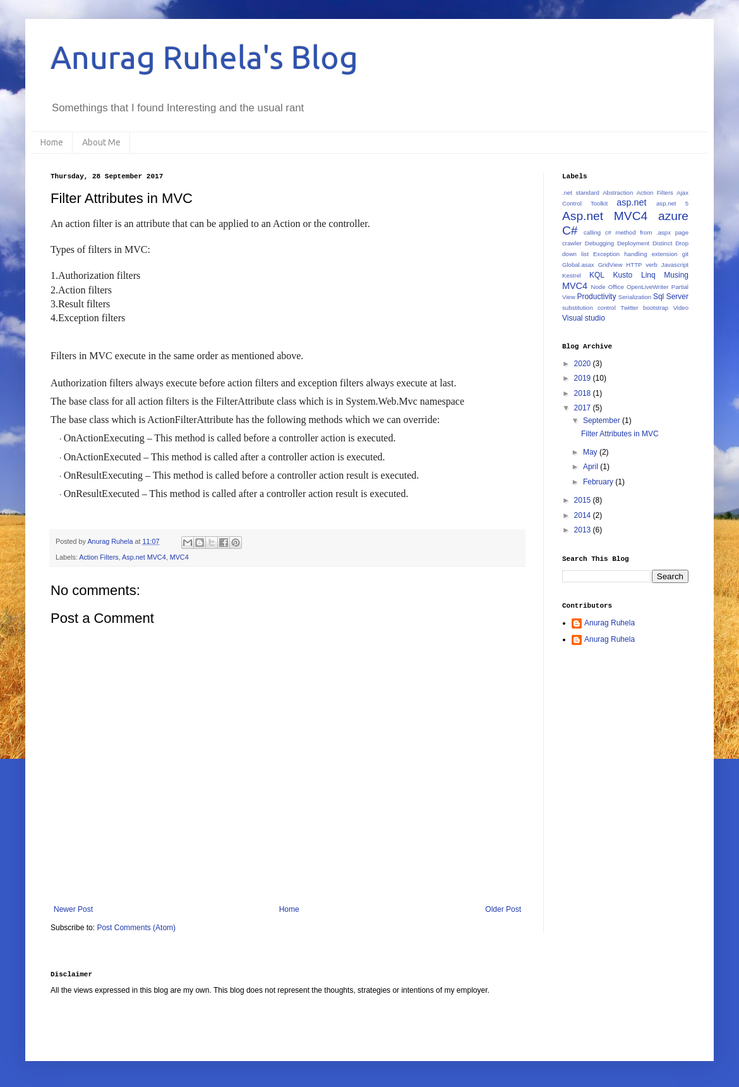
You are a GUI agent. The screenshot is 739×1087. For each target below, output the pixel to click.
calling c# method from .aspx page (636, 232)
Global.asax (578, 264)
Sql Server (670, 296)
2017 (583, 407)
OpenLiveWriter (647, 286)
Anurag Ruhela (609, 622)
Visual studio (583, 318)
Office (616, 286)
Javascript (674, 264)
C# (570, 230)
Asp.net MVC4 (144, 557)
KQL (596, 275)
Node (598, 286)
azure (673, 216)
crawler (572, 243)
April (591, 466)
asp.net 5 (672, 203)
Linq (648, 275)
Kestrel (571, 275)
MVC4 (179, 557)
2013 (583, 529)
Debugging (599, 243)
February (599, 481)
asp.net (631, 202)
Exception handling (620, 253)
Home (51, 142)
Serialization (634, 296)
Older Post (503, 909)
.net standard (580, 192)
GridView (610, 264)
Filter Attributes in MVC (620, 433)
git (685, 253)
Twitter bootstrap (644, 307)
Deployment (633, 243)
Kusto (623, 275)
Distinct (662, 243)
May (591, 452)
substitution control (589, 307)
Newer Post (73, 909)
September (602, 420)
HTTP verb (642, 264)
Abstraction (618, 192)
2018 (583, 393)
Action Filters (98, 557)
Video (680, 307)
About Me (101, 142)
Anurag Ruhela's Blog (204, 57)
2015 (583, 500)
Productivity (596, 296)
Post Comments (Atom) (136, 927)
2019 (583, 378)
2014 (583, 515)
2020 (583, 363)
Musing (676, 275)
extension (665, 253)
